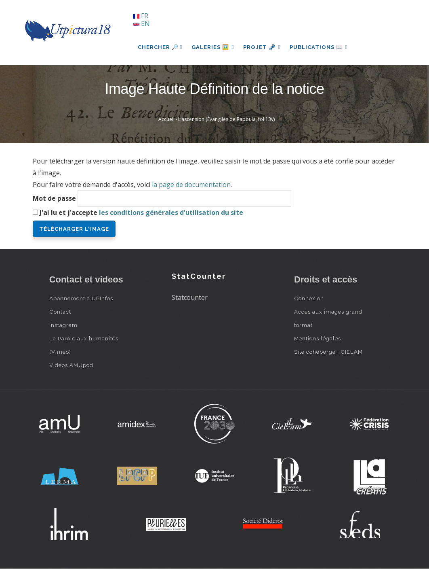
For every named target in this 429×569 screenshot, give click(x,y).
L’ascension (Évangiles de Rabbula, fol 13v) (226, 119)
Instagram (63, 325)
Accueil (166, 119)
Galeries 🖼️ (213, 47)
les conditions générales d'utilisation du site (171, 212)
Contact (60, 311)
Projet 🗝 (263, 47)
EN (141, 23)
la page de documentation (191, 184)
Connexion (309, 298)
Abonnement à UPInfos (81, 298)
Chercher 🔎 (160, 47)
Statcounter (190, 297)
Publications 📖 (320, 47)
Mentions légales (317, 338)
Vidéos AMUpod (71, 365)
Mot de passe (54, 198)
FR (140, 15)
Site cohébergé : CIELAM (328, 351)
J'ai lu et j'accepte (141, 212)
